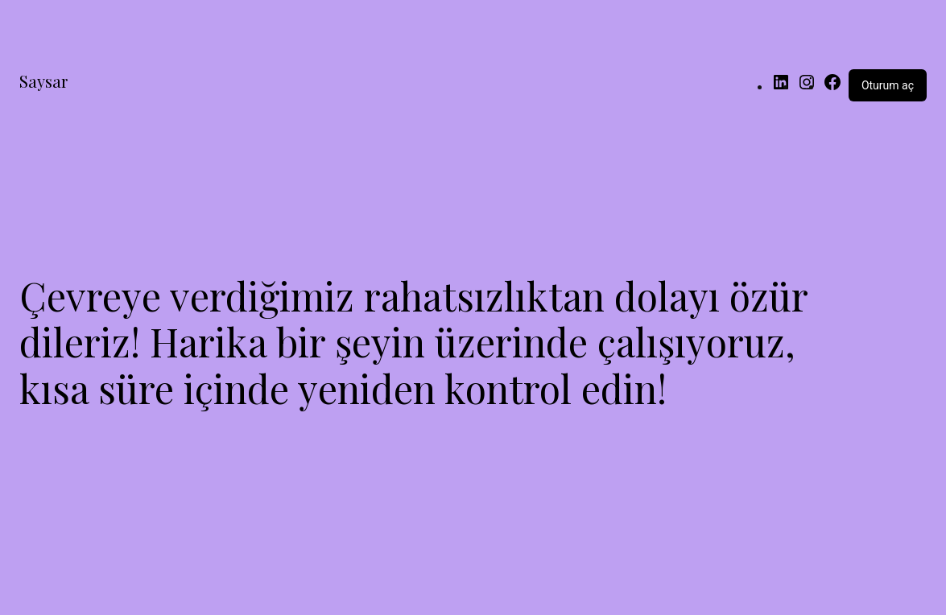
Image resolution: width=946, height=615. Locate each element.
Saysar (43, 81)
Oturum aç (887, 85)
